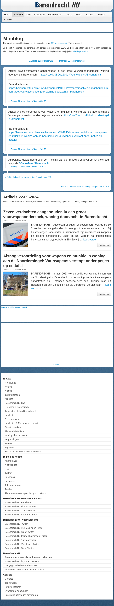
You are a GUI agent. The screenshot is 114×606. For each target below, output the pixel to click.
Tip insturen (11, 583)
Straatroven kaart (13, 427)
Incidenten (39, 14)
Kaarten (90, 14)
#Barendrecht (93, 74)
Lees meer (104, 245)
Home (7, 14)
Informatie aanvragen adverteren (21, 595)
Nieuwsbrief (11, 465)
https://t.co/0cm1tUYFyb (77, 115)
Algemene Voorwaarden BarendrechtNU (25, 569)
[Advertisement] (86, 27)
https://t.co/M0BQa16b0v (54, 74)
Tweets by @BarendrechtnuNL (14, 307)
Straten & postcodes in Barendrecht (23, 451)
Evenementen (55, 14)
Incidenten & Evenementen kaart (21, 423)
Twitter (8, 473)
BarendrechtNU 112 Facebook (20, 510)
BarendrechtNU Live (15, 403)
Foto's (69, 14)
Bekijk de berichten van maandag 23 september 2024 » (85, 187)
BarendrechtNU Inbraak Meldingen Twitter (26, 536)
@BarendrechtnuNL (59, 43)
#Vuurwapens (77, 74)
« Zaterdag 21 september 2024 (41, 61)
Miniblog (9, 399)
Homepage (10, 382)
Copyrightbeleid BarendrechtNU (21, 565)
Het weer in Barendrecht (17, 407)
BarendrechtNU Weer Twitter (19, 532)
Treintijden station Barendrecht (20, 411)
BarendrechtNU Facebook (18, 502)
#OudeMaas (26, 163)
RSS (7, 469)
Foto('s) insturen (13, 587)
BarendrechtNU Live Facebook (20, 506)
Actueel (18, 14)
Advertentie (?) (56, 365)
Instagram (10, 481)
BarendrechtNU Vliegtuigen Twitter (22, 544)
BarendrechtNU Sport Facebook (21, 514)
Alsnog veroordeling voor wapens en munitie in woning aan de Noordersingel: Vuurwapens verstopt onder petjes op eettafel (56, 261)
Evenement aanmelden (16, 591)
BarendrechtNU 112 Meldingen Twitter (24, 528)
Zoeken (101, 14)
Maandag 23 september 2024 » (72, 61)
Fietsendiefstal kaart (15, 431)
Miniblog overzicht (80, 51)
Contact (8, 19)
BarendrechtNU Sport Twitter (19, 548)
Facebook (10, 477)
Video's (79, 14)
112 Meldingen (12, 395)
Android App (11, 461)
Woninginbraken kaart (16, 435)
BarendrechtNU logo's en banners (22, 561)
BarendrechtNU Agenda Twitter (20, 540)
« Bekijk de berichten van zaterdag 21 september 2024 (28, 177)
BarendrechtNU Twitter (16, 524)
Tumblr (8, 489)
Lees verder (91, 239)
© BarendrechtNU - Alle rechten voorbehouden (28, 557)
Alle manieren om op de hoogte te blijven (25, 493)
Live (28, 14)
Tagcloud (9, 447)
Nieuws (8, 391)
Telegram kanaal (13, 485)
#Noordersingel (100, 115)
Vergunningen (12, 439)
